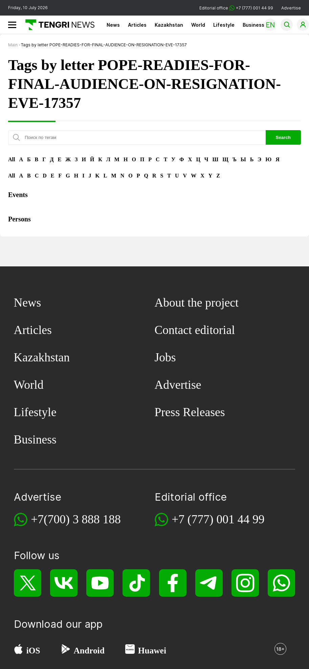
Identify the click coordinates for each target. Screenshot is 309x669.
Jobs (165, 357)
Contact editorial (195, 330)
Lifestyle (224, 25)
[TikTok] (136, 583)
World (198, 25)
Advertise (291, 7)
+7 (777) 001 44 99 (218, 519)
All (11, 159)
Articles (137, 25)
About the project (197, 302)
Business (253, 25)
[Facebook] (172, 583)
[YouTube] (100, 583)
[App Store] (18, 650)
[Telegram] (209, 583)
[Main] (57, 24)
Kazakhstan (169, 25)
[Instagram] (245, 583)
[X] (27, 583)
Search (283, 137)
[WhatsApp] (281, 583)
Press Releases (190, 412)
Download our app (58, 624)
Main (13, 44)
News (113, 25)
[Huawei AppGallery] (130, 650)
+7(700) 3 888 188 (76, 519)
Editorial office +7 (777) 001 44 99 (236, 7)
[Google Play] (65, 650)
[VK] (64, 583)
